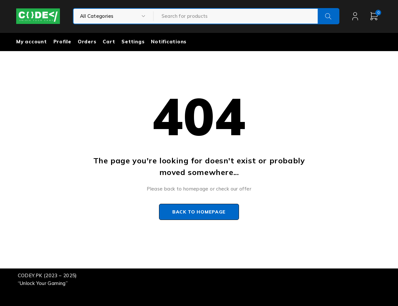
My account (31, 41)
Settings (132, 41)
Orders (87, 41)
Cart (109, 41)
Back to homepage (199, 212)
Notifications (169, 41)
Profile (62, 41)
